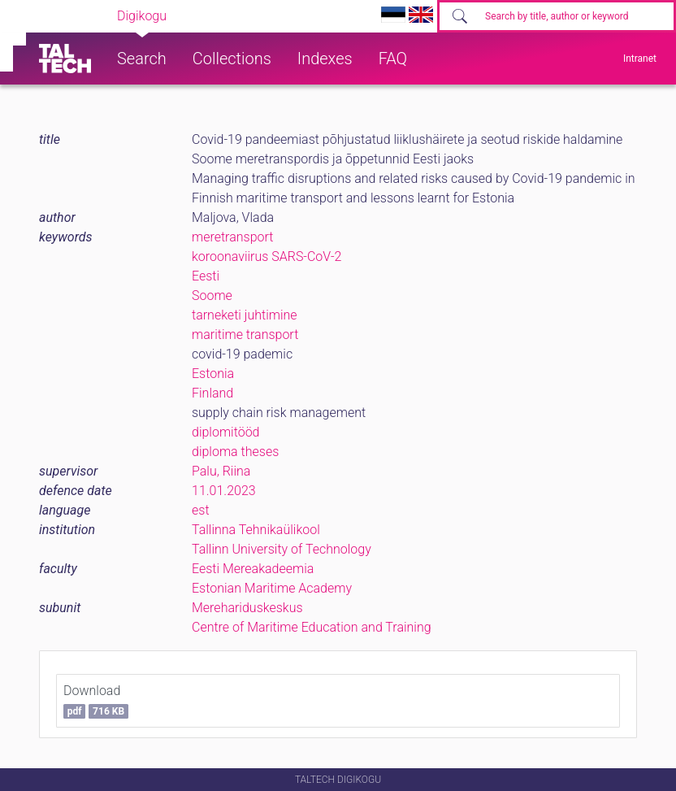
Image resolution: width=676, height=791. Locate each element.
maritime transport (245, 334)
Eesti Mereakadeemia (253, 568)
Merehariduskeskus (247, 607)
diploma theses (235, 451)
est (201, 510)
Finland (212, 393)
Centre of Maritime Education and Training (311, 627)
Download (95, 701)
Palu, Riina (221, 471)
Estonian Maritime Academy (272, 588)
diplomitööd (226, 432)
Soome (212, 295)
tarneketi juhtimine (244, 315)
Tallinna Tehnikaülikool (256, 529)
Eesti (205, 276)
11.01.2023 (224, 490)
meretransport (232, 237)
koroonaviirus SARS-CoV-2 (266, 256)
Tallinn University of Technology (281, 549)
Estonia (213, 373)
